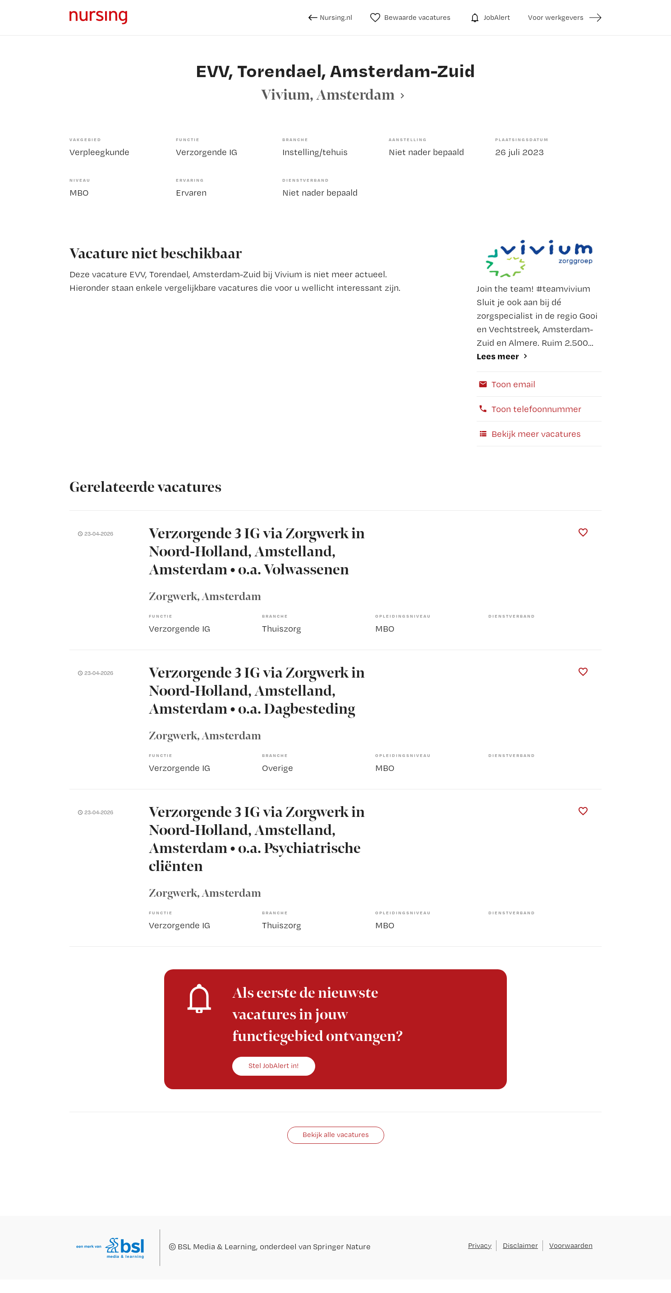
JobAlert (489, 17)
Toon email (506, 384)
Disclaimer (520, 1245)
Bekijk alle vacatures (336, 1134)
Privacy (480, 1245)
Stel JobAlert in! (273, 1065)
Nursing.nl (330, 17)
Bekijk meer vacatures (529, 433)
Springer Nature (342, 1246)
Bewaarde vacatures (410, 17)
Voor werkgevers (556, 17)
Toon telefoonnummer (529, 408)
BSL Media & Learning (217, 1246)
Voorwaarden (571, 1245)
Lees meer (498, 356)
